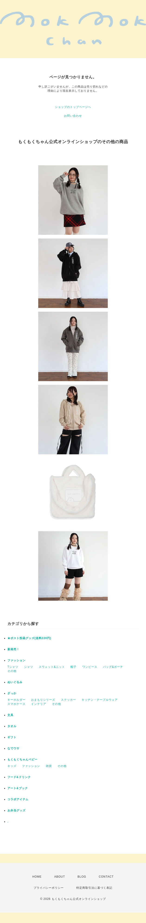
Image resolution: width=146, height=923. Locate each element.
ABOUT (59, 876)
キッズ (11, 766)
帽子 (73, 667)
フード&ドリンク (19, 777)
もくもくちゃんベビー (22, 759)
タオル (11, 726)
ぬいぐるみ (14, 682)
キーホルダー (16, 699)
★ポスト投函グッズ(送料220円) (29, 638)
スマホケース (16, 704)
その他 (11, 671)
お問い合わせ (73, 115)
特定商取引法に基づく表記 (94, 887)
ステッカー (68, 699)
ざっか (11, 693)
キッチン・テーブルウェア (100, 699)
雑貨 (49, 766)
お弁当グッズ (16, 810)
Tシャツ (12, 667)
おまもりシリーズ (43, 699)
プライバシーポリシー (49, 887)
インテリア (38, 704)
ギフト (11, 737)
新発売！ (13, 649)
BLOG (82, 876)
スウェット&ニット (52, 667)
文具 (10, 715)
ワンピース (89, 667)
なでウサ (13, 748)
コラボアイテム (18, 799)
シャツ (28, 667)
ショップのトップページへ (73, 107)
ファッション (16, 660)
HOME (37, 876)
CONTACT (106, 876)
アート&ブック (17, 788)
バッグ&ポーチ (113, 667)
